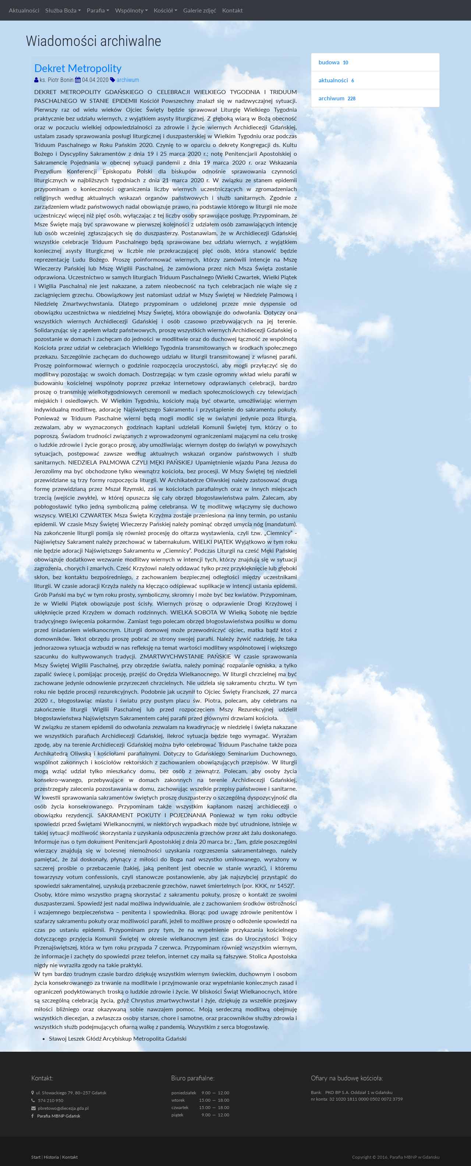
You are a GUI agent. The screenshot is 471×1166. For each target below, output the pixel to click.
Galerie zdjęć (199, 10)
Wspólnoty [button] (129, 10)
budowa (334, 62)
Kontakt (232, 10)
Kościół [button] (163, 10)
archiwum (128, 79)
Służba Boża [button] (61, 10)
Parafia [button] (96, 10)
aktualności (337, 80)
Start (35, 1157)
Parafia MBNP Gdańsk (58, 1116)
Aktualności (24, 10)
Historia (51, 1157)
